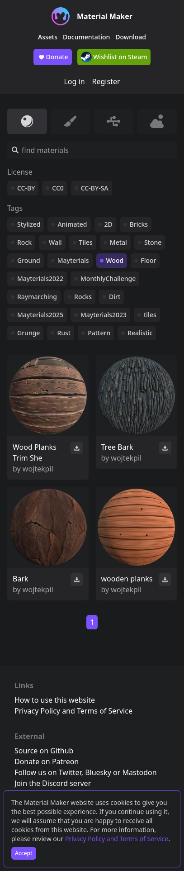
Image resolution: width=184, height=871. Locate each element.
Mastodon (140, 772)
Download (130, 37)
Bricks (139, 224)
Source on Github (43, 751)
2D (108, 224)
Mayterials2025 (40, 314)
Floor (148, 260)
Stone (152, 242)
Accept (24, 853)
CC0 (58, 188)
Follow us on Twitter (47, 772)
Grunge (28, 332)
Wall (55, 242)
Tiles (86, 242)
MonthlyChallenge (108, 278)
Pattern (99, 332)
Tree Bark (117, 447)
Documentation (86, 37)
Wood (115, 260)
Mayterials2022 (40, 278)
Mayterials (73, 260)
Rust (64, 332)
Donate (52, 57)
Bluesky (98, 772)
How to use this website (54, 700)
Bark (20, 579)
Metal (118, 242)
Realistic (139, 332)
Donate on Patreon (46, 761)
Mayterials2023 (103, 314)
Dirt (114, 296)
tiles (150, 314)
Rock (24, 242)
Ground (28, 260)
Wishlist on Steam (114, 57)
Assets (47, 37)
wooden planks (127, 579)
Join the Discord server (52, 783)
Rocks (83, 296)
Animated (72, 224)
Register (106, 81)
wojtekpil (38, 469)
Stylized (28, 224)
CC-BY (26, 188)
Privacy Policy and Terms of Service (116, 838)
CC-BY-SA (95, 188)
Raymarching (37, 296)
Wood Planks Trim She (35, 452)
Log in (74, 81)
